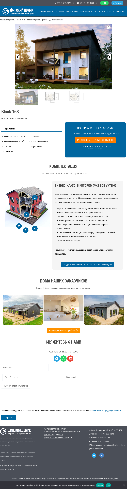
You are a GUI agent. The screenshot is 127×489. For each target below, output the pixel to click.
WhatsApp (105, 437)
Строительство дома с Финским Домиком (62, 432)
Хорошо (100, 485)
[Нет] (124, 485)
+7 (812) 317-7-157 (67, 3)
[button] (52, 11)
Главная (3, 20)
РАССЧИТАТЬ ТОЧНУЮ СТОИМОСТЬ (95, 140)
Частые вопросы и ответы (55, 429)
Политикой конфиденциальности (106, 411)
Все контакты (97, 449)
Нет (108, 485)
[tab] (9, 129)
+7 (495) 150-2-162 (90, 3)
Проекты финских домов (44, 20)
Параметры (9, 129)
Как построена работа (53, 435)
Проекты (11, 20)
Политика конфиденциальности (58, 437)
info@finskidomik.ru (116, 445)
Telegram (118, 3)
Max (105, 3)
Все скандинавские (25, 20)
